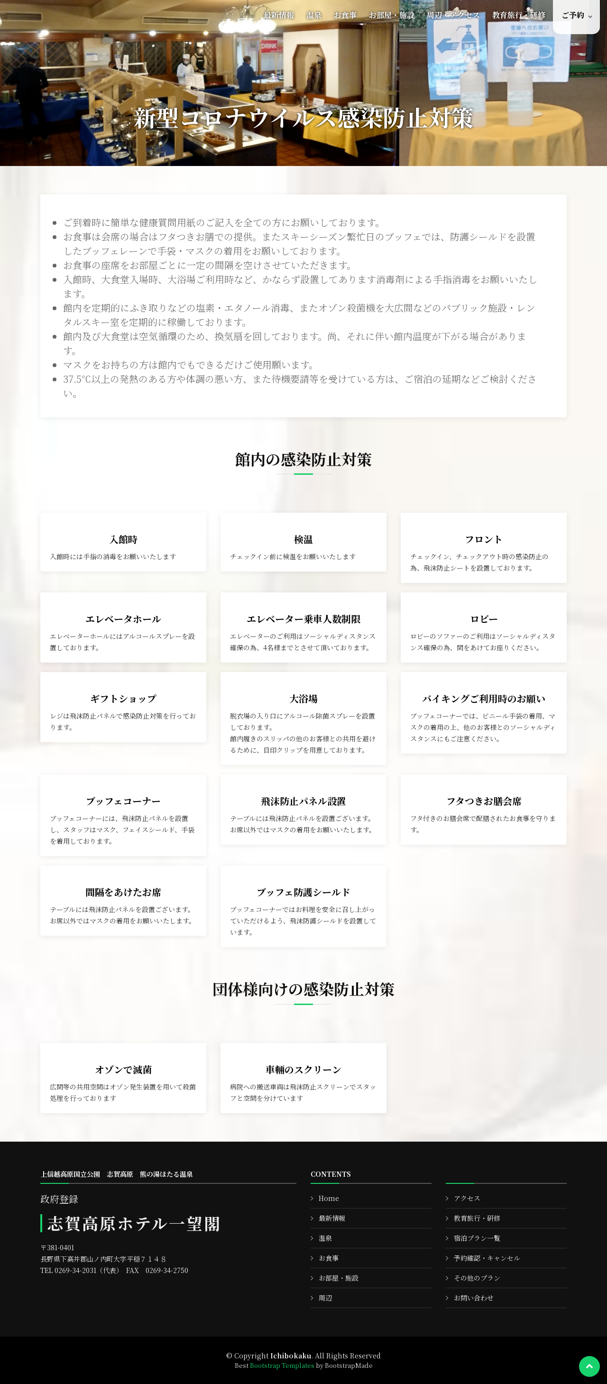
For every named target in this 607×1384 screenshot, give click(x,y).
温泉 (314, 14)
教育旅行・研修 (518, 14)
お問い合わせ (474, 1297)
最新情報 (279, 14)
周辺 (325, 1297)
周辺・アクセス (453, 14)
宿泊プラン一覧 (477, 1238)
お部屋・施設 (391, 14)
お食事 (345, 14)
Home (329, 1198)
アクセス (467, 1198)
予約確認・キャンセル (487, 1258)
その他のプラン (477, 1278)
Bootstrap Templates (282, 1365)
